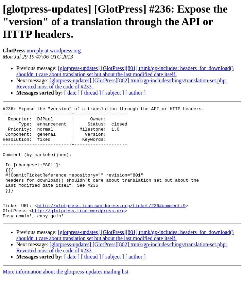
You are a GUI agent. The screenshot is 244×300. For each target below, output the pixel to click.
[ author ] (135, 93)
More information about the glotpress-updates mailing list (65, 294)
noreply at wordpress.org (54, 50)
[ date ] (72, 93)
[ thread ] (91, 93)
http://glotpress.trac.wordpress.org (78, 232)
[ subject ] (113, 93)
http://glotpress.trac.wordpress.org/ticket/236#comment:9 (111, 226)
